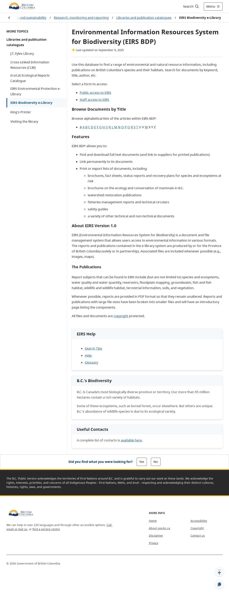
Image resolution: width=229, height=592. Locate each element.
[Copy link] (219, 584)
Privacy (153, 543)
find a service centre (46, 529)
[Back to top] (219, 572)
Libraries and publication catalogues (143, 17)
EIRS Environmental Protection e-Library (35, 91)
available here (131, 440)
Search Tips (93, 348)
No (155, 461)
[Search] (191, 6)
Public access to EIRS (95, 92)
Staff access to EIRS (94, 99)
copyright (121, 316)
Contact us (198, 535)
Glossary (91, 362)
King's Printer (20, 112)
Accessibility (199, 521)
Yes (141, 461)
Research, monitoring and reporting (81, 17)
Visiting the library (24, 121)
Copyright (197, 528)
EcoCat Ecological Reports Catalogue (30, 78)
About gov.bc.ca (159, 528)
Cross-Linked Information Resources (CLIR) (29, 65)
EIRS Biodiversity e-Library (31, 102)
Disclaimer (156, 535)
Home (153, 521)
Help (88, 355)
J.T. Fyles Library (22, 53)
